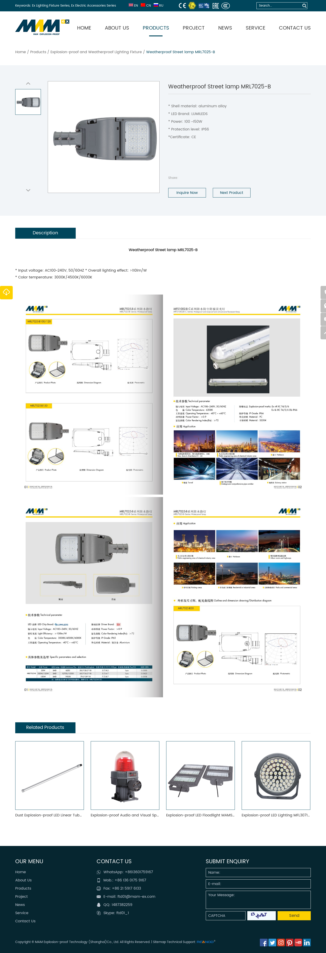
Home (84, 28)
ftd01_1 (122, 913)
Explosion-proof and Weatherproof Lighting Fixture (96, 52)
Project (194, 28)
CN (145, 5)
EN (133, 5)
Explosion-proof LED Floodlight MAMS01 (201, 815)
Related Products (45, 727)
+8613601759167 (139, 872)
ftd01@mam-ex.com (136, 897)
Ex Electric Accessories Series (93, 5)
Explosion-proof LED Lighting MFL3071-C (277, 815)
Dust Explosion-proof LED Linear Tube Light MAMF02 (61, 815)
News (225, 28)
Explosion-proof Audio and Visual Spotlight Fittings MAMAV (144, 815)
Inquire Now (187, 193)
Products (156, 28)
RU (158, 5)
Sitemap (159, 942)
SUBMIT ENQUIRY (227, 861)
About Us (117, 28)
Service (255, 28)
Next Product (231, 193)
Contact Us (295, 28)
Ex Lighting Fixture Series (51, 5)
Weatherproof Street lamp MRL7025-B (180, 52)
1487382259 (122, 905)
